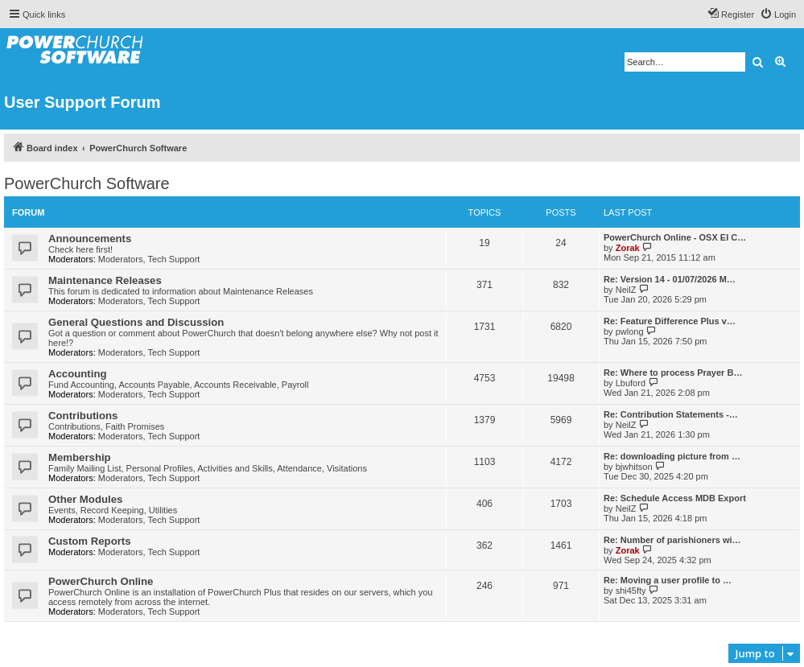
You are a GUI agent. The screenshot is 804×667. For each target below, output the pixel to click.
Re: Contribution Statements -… (671, 414)
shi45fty (631, 590)
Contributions (83, 416)
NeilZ (626, 289)
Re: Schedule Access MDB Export (675, 498)
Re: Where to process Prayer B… (673, 372)
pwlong (630, 331)
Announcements (89, 239)
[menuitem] (778, 14)
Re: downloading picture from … (672, 456)
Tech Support (174, 259)
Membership (79, 457)
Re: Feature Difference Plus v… (670, 321)
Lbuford (630, 383)
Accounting (77, 374)
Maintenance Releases (105, 280)
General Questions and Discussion (136, 322)
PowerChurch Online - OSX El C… (675, 237)
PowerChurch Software (87, 183)
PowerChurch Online (100, 581)
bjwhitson (634, 466)
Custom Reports (89, 541)
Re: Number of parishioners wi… (672, 540)
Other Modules (85, 499)
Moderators (120, 259)
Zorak (628, 248)
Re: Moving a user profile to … (668, 580)
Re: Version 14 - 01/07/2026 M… (670, 279)
